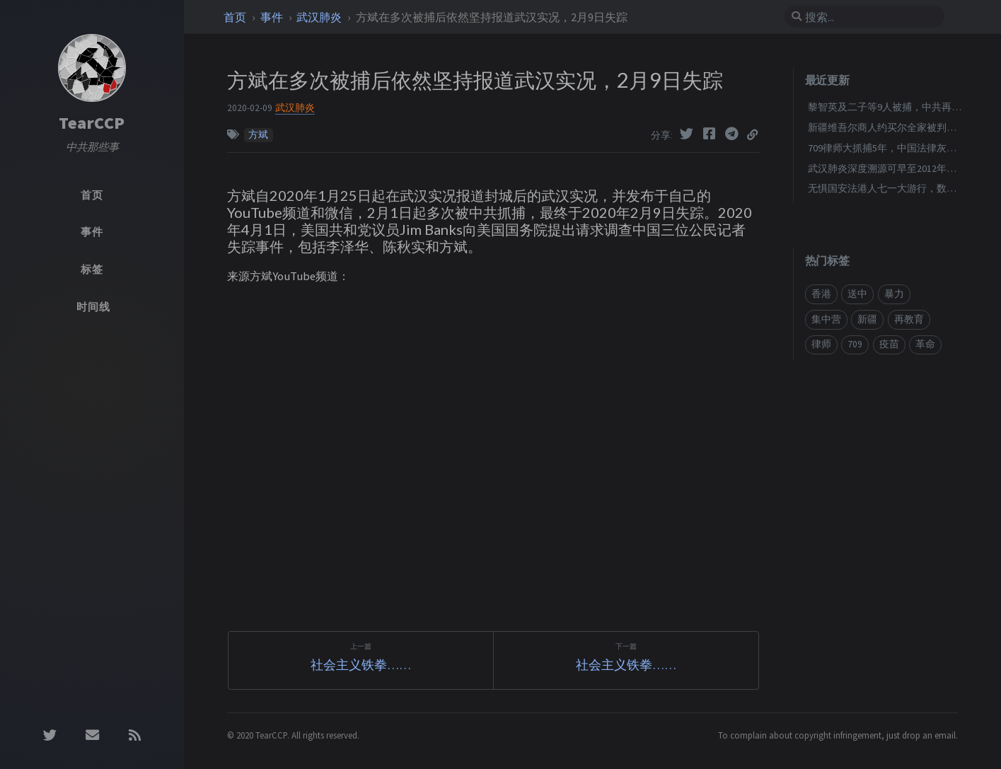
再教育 (909, 319)
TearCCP (92, 123)
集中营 (826, 319)
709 (854, 344)
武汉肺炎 (320, 17)
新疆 (867, 319)
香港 (821, 294)
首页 (236, 17)
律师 (821, 344)
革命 (925, 344)
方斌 (258, 135)
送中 (857, 294)
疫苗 (889, 344)
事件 (272, 17)
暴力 (894, 294)
